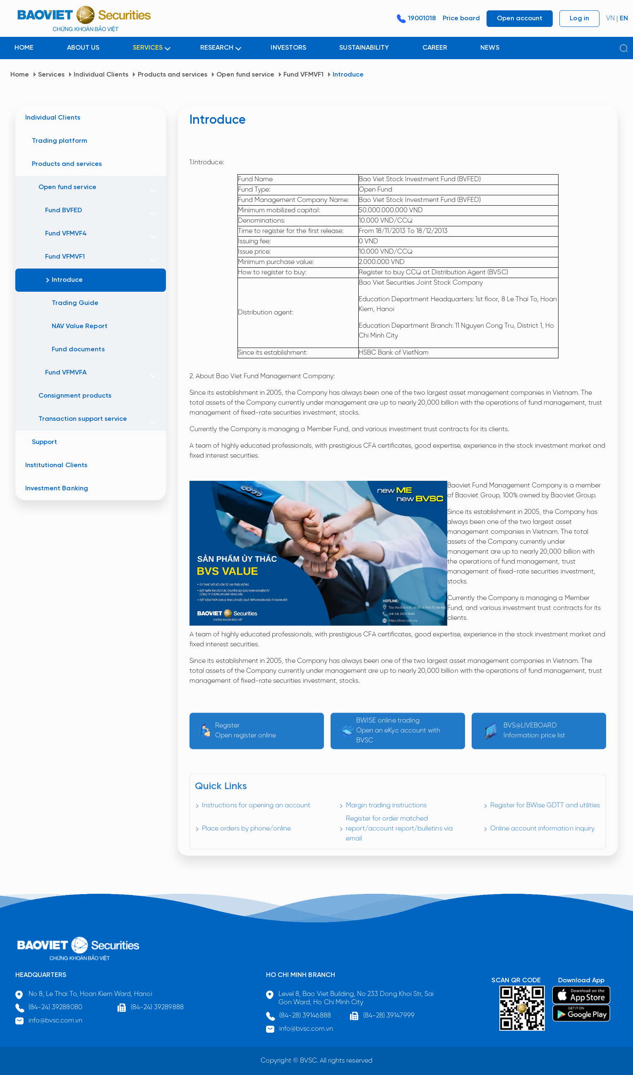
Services (51, 74)
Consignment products (74, 395)
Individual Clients (101, 74)
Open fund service (245, 74)
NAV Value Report (80, 326)
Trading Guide (75, 303)
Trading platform (59, 140)
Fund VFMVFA (65, 372)
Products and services (173, 74)
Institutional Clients (56, 465)
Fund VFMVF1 (303, 74)
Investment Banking (56, 488)
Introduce (348, 74)
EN (624, 18)
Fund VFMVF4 (66, 233)
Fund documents (78, 349)
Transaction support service (82, 418)
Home (19, 74)
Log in (579, 18)
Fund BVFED (63, 210)
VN (610, 18)
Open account (519, 18)
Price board (461, 18)
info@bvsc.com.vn (55, 1020)
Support (44, 442)
